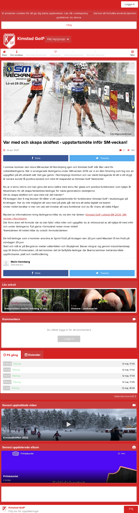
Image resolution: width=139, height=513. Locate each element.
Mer (133, 53)
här (90, 13)
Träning (17, 363)
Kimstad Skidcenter (36, 53)
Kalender (32, 355)
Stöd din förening (95, 53)
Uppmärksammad (73, 53)
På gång (10, 355)
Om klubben (16, 53)
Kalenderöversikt (125, 396)
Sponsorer (55, 53)
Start (4, 53)
